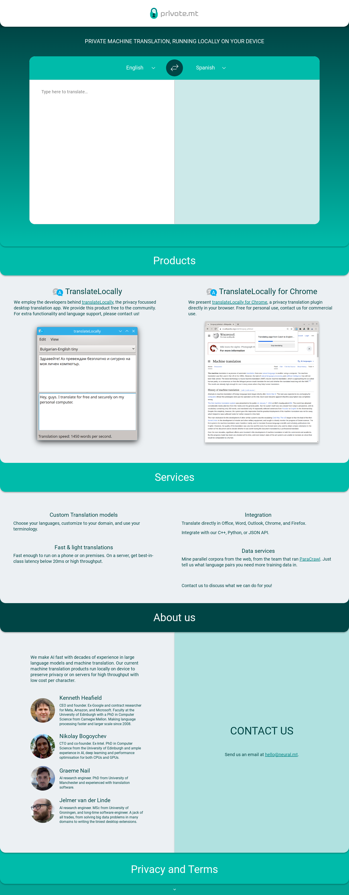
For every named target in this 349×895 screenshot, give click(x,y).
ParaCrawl (310, 559)
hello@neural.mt (281, 754)
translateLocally (97, 302)
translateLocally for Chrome (239, 302)
